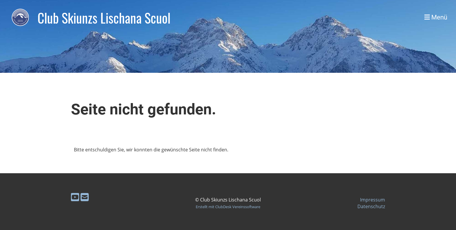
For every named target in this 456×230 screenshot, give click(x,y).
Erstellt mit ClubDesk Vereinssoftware (228, 206)
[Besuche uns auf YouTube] (75, 197)
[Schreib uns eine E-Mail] (85, 197)
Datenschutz (371, 206)
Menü (435, 17)
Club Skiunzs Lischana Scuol (104, 17)
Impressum (372, 200)
